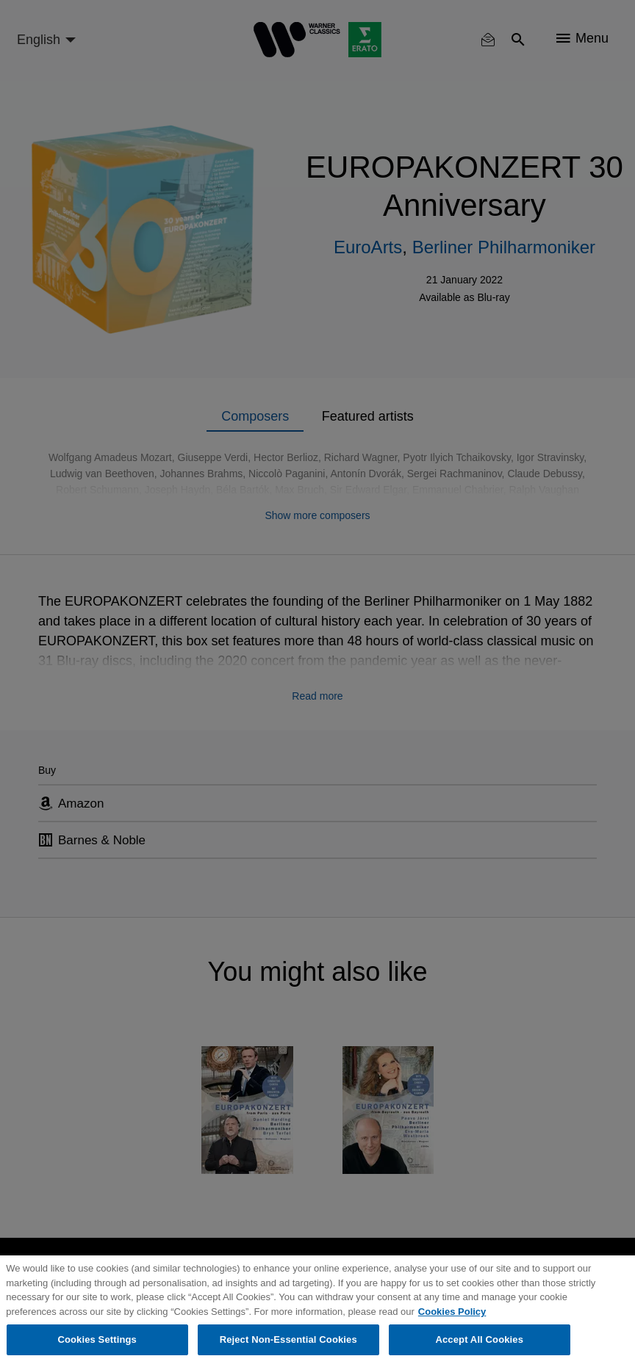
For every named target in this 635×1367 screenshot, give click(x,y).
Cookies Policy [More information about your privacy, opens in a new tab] (452, 1311)
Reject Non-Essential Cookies (288, 1339)
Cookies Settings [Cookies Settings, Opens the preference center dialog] (97, 1339)
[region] (317, 1311)
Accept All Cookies (479, 1339)
